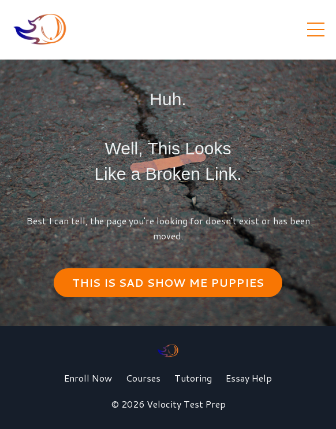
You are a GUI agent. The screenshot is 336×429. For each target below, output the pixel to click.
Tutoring (193, 377)
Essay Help (249, 377)
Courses (143, 377)
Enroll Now (88, 377)
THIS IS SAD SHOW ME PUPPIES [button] (168, 282)
